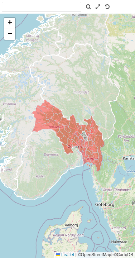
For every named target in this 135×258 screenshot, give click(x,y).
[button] (9, 23)
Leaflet (65, 254)
